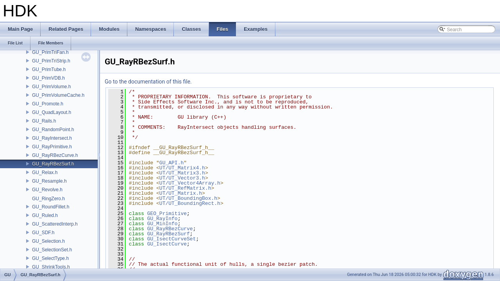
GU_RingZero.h (48, 198)
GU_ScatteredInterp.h (55, 224)
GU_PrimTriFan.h (50, 52)
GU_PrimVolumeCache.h (58, 95)
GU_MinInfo (162, 223)
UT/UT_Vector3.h (182, 177)
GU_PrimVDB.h (48, 78)
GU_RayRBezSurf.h (53, 164)
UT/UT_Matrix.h (180, 193)
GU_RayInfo (162, 218)
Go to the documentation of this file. (148, 81)
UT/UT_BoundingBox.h (188, 198)
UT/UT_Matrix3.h (182, 172)
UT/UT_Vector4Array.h (189, 183)
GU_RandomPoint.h (53, 129)
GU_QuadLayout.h (51, 112)
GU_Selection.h (48, 241)
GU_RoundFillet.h (50, 207)
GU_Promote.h (47, 104)
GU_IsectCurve (167, 243)
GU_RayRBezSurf (168, 233)
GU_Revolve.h (47, 189)
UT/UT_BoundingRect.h (189, 203)
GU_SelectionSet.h (52, 250)
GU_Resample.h (49, 181)
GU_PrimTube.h (49, 69)
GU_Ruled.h (45, 215)
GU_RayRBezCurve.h (55, 155)
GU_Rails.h (44, 121)
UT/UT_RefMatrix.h (185, 188)
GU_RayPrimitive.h (52, 146)
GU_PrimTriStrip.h (51, 61)
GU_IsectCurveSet (171, 238)
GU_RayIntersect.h (52, 138)
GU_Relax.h (44, 172)
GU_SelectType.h (50, 258)
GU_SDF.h (43, 232)
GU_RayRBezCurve (170, 228)
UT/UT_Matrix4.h (182, 167)
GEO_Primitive (167, 213)
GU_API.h (171, 162)
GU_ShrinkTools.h (51, 267)
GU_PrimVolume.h (51, 86)
